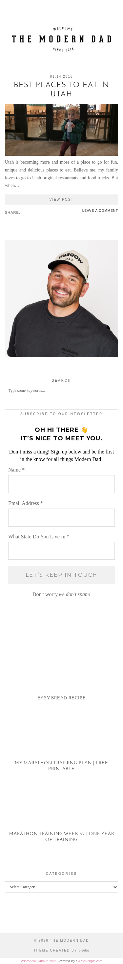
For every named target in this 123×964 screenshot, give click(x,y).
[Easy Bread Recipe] (61, 677)
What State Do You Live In (38, 536)
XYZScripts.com (90, 961)
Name (16, 469)
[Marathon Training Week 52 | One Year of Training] (61, 818)
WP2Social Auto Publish (38, 961)
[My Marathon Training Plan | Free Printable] (61, 747)
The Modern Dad (69, 940)
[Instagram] (15, 917)
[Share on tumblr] (33, 212)
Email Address (25, 503)
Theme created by (61, 950)
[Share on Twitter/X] (26, 212)
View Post (62, 199)
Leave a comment (100, 210)
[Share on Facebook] (23, 212)
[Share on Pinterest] (29, 212)
